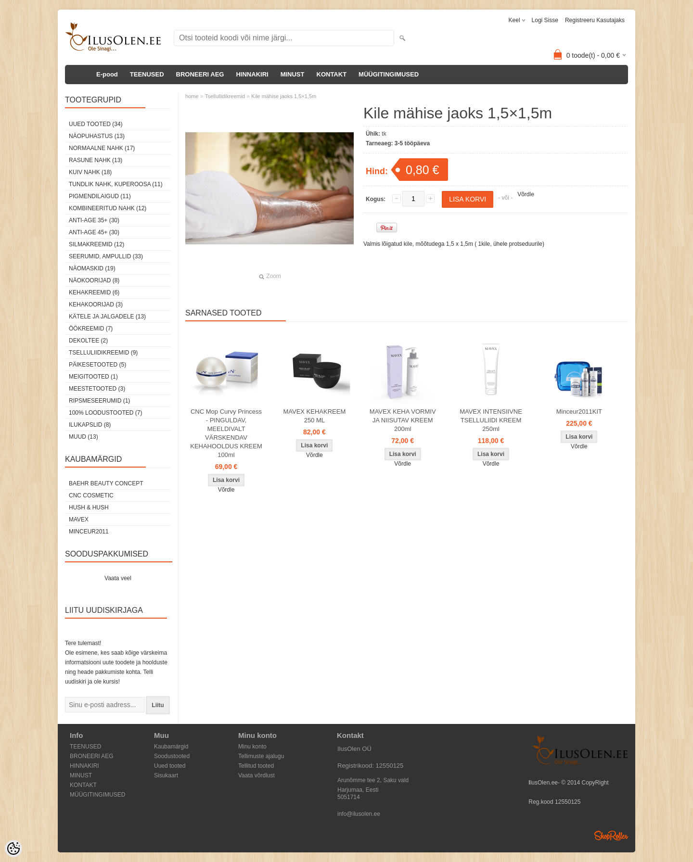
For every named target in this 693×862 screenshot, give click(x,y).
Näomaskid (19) (92, 268)
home (192, 96)
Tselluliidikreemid (225, 96)
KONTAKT (332, 74)
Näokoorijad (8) (94, 280)
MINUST (293, 74)
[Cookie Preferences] (13, 848)
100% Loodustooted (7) (105, 412)
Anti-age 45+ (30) (94, 232)
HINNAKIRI (252, 74)
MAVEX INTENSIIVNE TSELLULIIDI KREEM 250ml (491, 420)
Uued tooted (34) (96, 124)
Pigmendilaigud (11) (100, 196)
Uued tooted (169, 765)
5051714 (348, 797)
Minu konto (252, 746)
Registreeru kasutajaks (595, 20)
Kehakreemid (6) (94, 292)
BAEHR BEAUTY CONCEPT (106, 483)
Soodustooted (172, 756)
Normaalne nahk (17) (102, 148)
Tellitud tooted (256, 765)
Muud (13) (83, 436)
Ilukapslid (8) (90, 424)
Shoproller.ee (611, 835)
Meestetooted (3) (97, 388)
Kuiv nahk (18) (90, 172)
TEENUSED (147, 74)
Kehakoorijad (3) (96, 304)
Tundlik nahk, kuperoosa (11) (116, 184)
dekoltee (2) (88, 340)
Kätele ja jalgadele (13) (107, 316)
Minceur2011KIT (579, 411)
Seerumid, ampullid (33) (106, 256)
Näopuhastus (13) (97, 136)
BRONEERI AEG (200, 74)
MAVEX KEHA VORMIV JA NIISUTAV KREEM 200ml (403, 420)
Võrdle (525, 194)
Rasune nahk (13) (95, 160)
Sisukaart (166, 775)
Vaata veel (117, 578)
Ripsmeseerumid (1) (99, 400)
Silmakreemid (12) (96, 244)
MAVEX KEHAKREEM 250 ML (314, 416)
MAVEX (79, 519)
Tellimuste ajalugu (261, 756)
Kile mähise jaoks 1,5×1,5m (283, 96)
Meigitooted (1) (93, 376)
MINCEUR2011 (89, 531)
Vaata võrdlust (256, 775)
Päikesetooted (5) (97, 364)
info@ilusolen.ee (358, 814)
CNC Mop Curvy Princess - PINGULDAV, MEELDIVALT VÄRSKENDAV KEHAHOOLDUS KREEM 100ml (226, 433)
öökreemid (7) (91, 328)
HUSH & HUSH (89, 507)
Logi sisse (545, 20)
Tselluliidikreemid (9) (103, 352)
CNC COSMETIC (91, 495)
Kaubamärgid (171, 746)
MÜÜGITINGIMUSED (389, 74)
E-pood (107, 74)
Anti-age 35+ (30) (94, 220)
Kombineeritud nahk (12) (107, 208)
